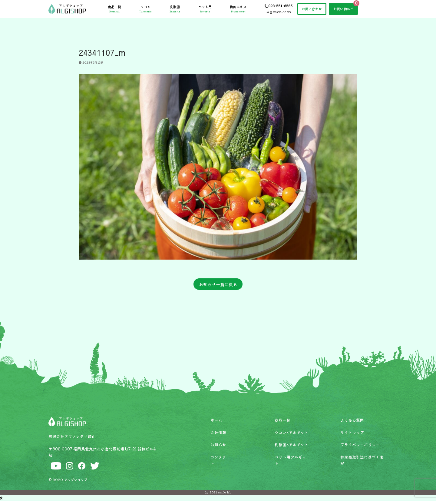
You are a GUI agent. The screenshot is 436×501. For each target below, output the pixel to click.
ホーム (216, 420)
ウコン (145, 9)
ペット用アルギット (290, 460)
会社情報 (218, 432)
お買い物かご (343, 8)
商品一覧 (114, 9)
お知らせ (218, 444)
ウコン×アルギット (291, 432)
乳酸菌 (175, 9)
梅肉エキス (238, 9)
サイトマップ (352, 432)
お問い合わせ (312, 8)
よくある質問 (352, 420)
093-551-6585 (280, 6)
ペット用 (205, 9)
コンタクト (218, 460)
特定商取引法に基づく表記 (362, 460)
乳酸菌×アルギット (291, 444)
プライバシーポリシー (360, 444)
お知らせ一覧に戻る (218, 284)
